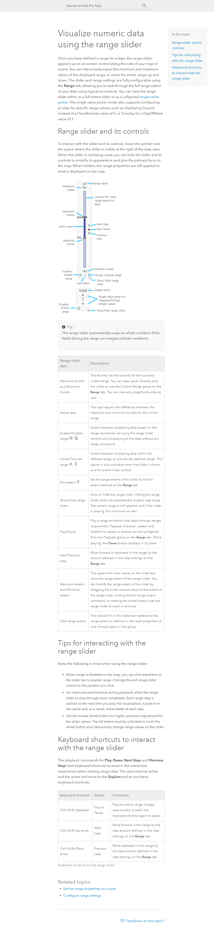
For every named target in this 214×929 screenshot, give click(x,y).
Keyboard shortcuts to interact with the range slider (187, 72)
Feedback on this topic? (145, 921)
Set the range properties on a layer (89, 889)
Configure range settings (82, 896)
